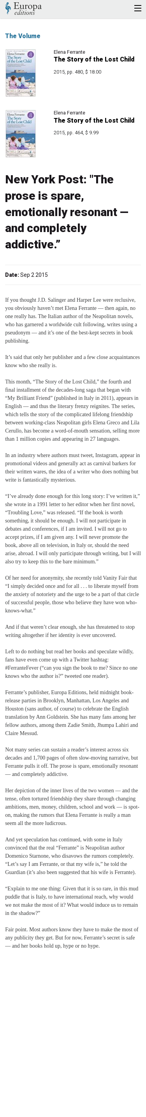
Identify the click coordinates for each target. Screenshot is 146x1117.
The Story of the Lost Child (94, 59)
